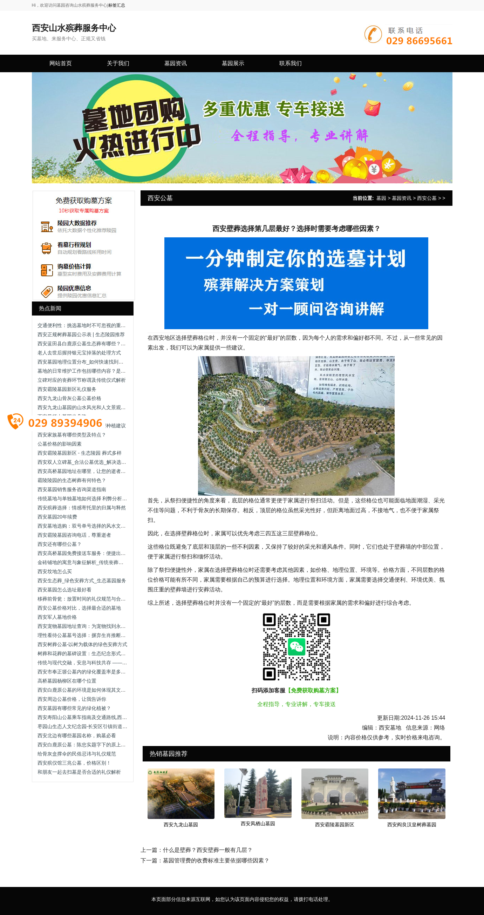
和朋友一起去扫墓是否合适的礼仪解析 (79, 772)
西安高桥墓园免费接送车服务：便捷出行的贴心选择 (94, 553)
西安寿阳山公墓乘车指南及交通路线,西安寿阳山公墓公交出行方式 (109, 717)
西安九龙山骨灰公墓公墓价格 (69, 398)
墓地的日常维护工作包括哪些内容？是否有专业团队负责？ (101, 371)
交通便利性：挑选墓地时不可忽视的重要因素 (87, 325)
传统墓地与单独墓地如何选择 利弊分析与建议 (87, 498)
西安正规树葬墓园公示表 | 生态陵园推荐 (81, 334)
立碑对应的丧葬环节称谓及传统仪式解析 (82, 380)
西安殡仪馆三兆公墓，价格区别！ (74, 763)
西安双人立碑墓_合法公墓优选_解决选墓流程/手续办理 (97, 462)
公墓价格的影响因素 (60, 444)
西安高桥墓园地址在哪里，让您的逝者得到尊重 (89, 471)
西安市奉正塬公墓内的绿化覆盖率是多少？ (84, 672)
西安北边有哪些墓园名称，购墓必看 (77, 735)
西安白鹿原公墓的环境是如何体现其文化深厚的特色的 (96, 690)
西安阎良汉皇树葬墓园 (411, 824)
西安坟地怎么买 (55, 571)
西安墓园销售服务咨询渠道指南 (72, 489)
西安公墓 (427, 198)
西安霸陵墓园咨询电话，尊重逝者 (74, 535)
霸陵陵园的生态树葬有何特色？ (72, 480)
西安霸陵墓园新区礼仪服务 (67, 389)
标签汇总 (116, 5)
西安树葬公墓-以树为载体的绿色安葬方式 (83, 644)
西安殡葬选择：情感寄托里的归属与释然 (82, 507)
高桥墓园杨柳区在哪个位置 (67, 681)
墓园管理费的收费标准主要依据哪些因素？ (216, 860)
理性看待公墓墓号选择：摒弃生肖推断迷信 (84, 635)
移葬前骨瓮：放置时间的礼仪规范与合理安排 (87, 599)
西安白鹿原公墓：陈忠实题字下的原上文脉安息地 (91, 744)
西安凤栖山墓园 (258, 823)
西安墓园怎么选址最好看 (64, 589)
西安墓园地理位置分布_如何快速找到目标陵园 (88, 362)
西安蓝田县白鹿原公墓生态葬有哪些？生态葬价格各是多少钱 (104, 343)
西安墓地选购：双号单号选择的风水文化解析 (87, 526)
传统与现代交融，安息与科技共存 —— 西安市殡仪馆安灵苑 (103, 662)
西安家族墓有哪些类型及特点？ (72, 435)
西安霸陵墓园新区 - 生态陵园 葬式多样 (80, 453)
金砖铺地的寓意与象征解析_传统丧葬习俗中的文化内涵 (98, 562)
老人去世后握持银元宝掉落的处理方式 (79, 352)
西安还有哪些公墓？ (60, 544)
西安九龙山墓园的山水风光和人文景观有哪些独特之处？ (99, 407)
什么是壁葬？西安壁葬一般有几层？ (208, 850)
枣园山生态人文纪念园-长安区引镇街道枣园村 (87, 726)
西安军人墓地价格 (57, 617)
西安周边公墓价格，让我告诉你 (72, 699)
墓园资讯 (401, 198)
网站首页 (60, 63)
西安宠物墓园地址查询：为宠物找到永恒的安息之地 (94, 626)
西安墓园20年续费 (57, 517)
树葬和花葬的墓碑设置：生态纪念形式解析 (84, 653)
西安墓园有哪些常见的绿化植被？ (74, 708)
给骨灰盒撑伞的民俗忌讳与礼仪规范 (77, 754)
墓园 (381, 198)
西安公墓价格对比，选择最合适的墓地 (79, 608)
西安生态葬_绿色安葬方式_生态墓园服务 (82, 580)
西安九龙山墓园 (181, 824)
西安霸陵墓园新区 (334, 824)
